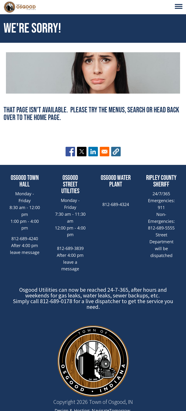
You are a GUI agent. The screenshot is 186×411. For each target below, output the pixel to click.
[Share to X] (81, 151)
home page (47, 117)
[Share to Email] (104, 151)
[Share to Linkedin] (93, 151)
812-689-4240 (24, 238)
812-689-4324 (115, 204)
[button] (116, 151)
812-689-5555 (161, 228)
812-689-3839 (70, 248)
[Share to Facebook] (70, 151)
